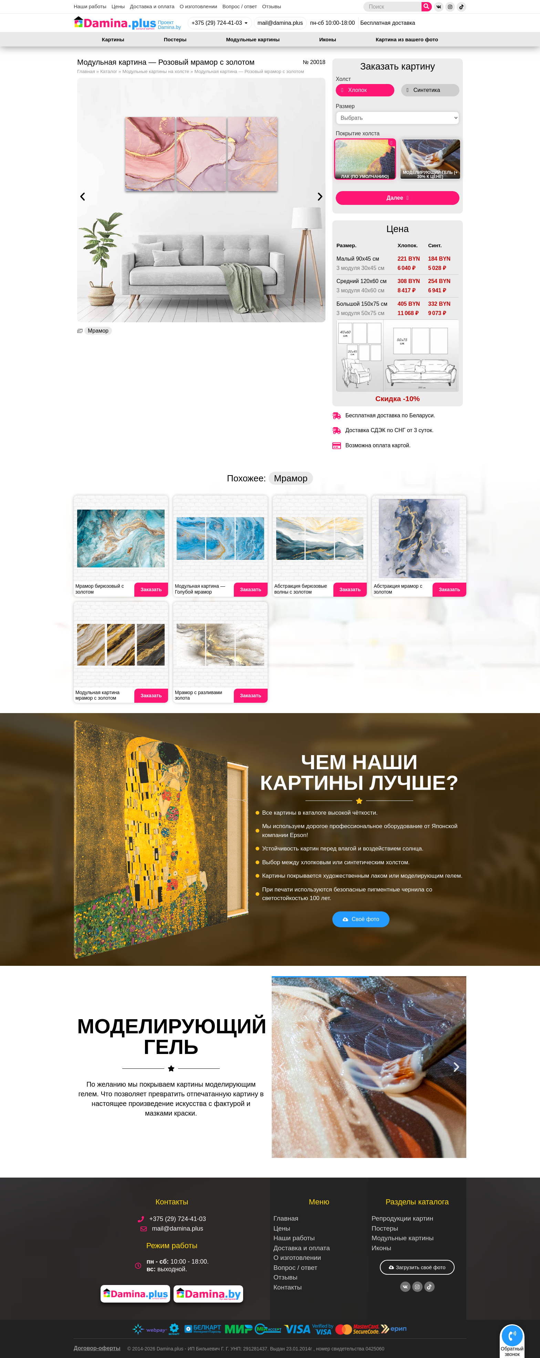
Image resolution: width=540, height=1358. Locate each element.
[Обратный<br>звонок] (512, 1335)
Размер (345, 106)
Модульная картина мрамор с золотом (97, 695)
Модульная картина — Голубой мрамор (200, 589)
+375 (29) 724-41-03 (216, 23)
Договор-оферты (97, 1348)
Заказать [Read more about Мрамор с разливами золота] (250, 695)
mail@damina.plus (280, 23)
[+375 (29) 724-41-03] (246, 23)
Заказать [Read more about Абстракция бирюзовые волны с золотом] (350, 589)
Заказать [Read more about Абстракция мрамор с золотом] (449, 589)
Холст (343, 79)
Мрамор (98, 331)
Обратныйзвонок (512, 1351)
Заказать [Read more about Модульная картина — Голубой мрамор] (250, 589)
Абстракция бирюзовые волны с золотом (300, 589)
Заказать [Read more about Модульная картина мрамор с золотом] (151, 695)
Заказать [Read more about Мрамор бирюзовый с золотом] (151, 589)
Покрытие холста (358, 133)
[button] (82, 196)
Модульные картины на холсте (155, 71)
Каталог (108, 71)
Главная (86, 71)
